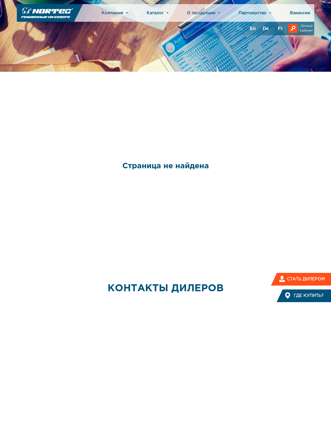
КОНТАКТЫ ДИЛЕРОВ (166, 288)
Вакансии (300, 13)
